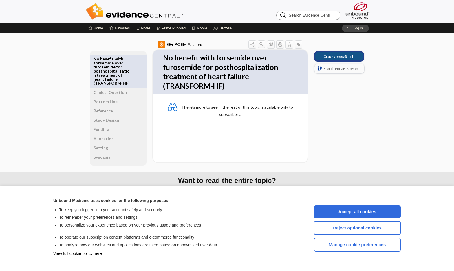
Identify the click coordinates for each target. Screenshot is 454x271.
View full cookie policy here (77, 253)
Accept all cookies (357, 211)
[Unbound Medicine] (357, 10)
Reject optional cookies (357, 227)
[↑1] (332, 56)
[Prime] (171, 28)
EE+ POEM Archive (173, 44)
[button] (223, 28)
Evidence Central (157, 11)
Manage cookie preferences (357, 244)
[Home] (95, 28)
